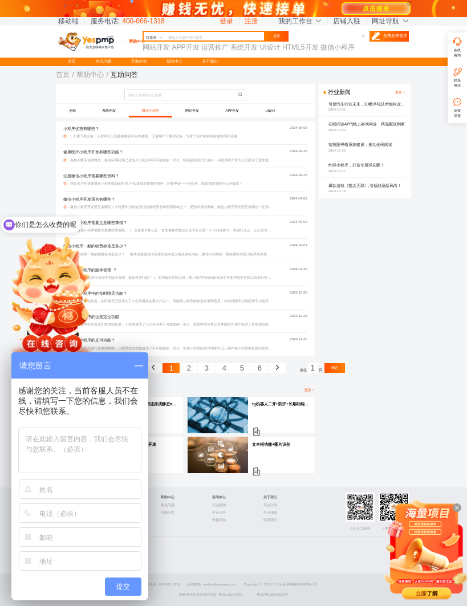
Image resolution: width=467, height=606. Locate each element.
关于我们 (210, 61)
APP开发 (232, 110)
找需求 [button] (154, 37)
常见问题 (104, 61)
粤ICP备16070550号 (272, 594)
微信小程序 (150, 110)
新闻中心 (174, 61)
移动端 (68, 21)
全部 (72, 110)
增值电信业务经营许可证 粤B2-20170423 (210, 594)
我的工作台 (300, 21)
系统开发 (109, 110)
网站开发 (192, 110)
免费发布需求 (389, 35)
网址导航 (390, 21)
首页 (72, 61)
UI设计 (271, 110)
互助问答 (139, 61)
